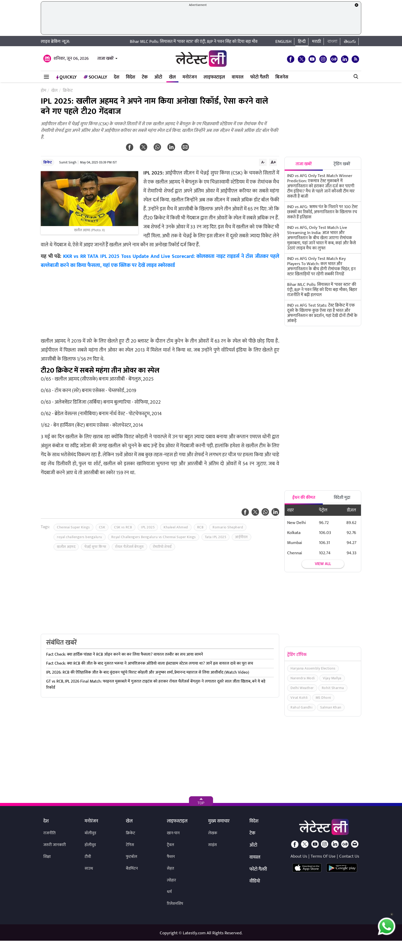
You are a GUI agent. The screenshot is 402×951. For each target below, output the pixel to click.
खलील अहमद (66, 547)
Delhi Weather (302, 688)
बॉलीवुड (90, 833)
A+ (273, 162)
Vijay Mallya (332, 678)
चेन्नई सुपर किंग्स (95, 547)
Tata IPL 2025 (215, 537)
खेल (172, 77)
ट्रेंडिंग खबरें (342, 164)
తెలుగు (350, 41)
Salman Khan (330, 707)
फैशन (171, 856)
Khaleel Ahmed (176, 527)
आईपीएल (241, 537)
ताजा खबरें (105, 58)
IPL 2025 (148, 527)
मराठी (316, 41)
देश (116, 77)
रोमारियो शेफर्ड (162, 547)
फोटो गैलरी (259, 77)
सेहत (170, 868)
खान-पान (173, 833)
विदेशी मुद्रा (342, 497)
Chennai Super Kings (73, 527)
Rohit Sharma (333, 688)
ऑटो (158, 77)
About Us (298, 856)
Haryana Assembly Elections (312, 668)
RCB (200, 527)
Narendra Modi (302, 678)
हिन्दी (302, 41)
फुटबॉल (131, 856)
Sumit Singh (67, 162)
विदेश (130, 77)
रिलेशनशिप (175, 903)
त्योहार (171, 880)
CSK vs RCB (123, 527)
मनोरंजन (190, 77)
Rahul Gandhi (301, 707)
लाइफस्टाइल (214, 77)
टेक (145, 77)
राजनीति (49, 833)
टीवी (88, 856)
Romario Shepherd (228, 527)
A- (263, 162)
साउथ (89, 868)
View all (323, 563)
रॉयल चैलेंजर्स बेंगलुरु (129, 547)
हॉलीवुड (90, 844)
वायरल (238, 77)
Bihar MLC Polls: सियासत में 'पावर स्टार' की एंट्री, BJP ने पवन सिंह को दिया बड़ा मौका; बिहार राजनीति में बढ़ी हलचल (224, 41)
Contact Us (349, 856)
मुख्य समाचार (218, 821)
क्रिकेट (47, 162)
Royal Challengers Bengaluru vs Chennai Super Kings (153, 537)
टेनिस (130, 844)
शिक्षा (47, 856)
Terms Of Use (323, 856)
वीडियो (254, 881)
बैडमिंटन (132, 868)
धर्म (169, 891)
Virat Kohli (299, 698)
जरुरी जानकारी (54, 844)
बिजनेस (281, 77)
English (283, 41)
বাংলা (332, 41)
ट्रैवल (170, 844)
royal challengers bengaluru (79, 537)
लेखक (212, 833)
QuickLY (66, 77)
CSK (102, 527)
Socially (95, 77)
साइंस (212, 844)
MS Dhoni (323, 698)
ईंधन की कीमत (303, 497)
